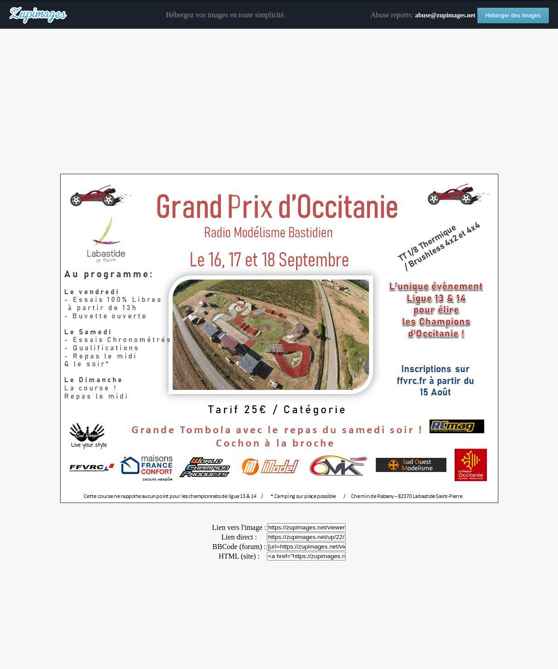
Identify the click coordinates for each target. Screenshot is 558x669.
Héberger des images (513, 15)
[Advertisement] (279, 102)
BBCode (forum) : (239, 546)
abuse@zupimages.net (445, 15)
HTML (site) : (239, 556)
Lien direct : (239, 537)
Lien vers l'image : (239, 527)
